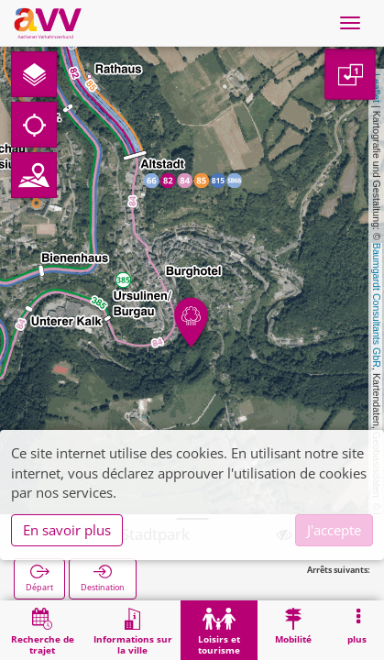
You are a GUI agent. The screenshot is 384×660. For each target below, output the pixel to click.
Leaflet (376, 88)
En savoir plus (67, 530)
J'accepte (334, 530)
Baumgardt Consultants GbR (376, 305)
